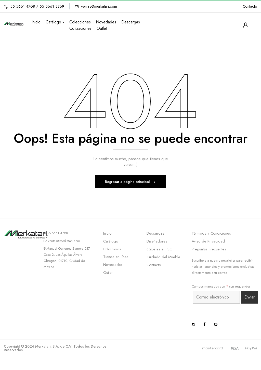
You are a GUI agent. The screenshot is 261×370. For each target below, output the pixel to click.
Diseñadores (157, 241)
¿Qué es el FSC (159, 249)
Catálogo (110, 241)
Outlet (107, 272)
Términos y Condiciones (211, 233)
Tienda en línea (115, 257)
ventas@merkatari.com (99, 6)
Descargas (155, 233)
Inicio (107, 233)
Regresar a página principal (128, 181)
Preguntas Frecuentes (209, 249)
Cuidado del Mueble (163, 257)
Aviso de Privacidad (208, 241)
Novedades (113, 264)
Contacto (250, 6)
